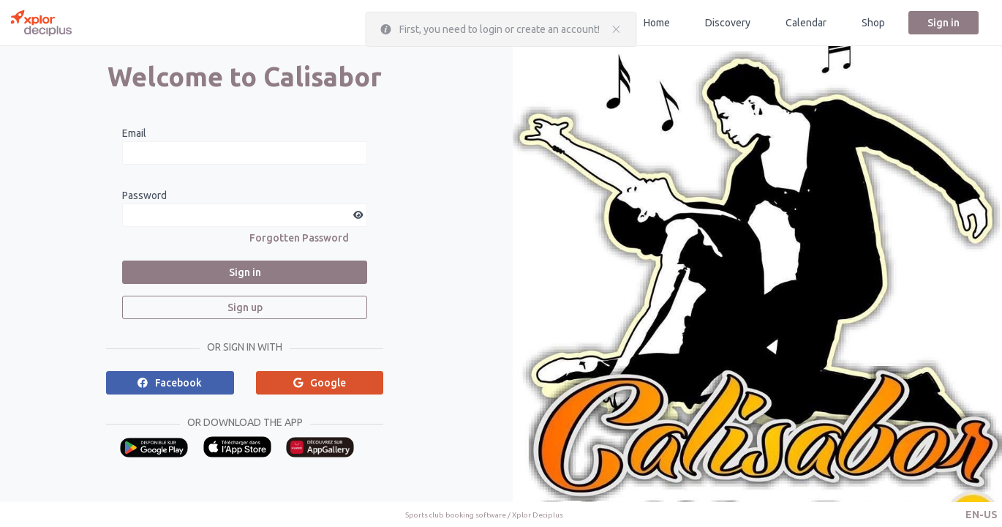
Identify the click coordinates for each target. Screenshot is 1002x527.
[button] (981, 514)
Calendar (806, 23)
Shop (873, 23)
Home (657, 23)
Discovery (727, 23)
